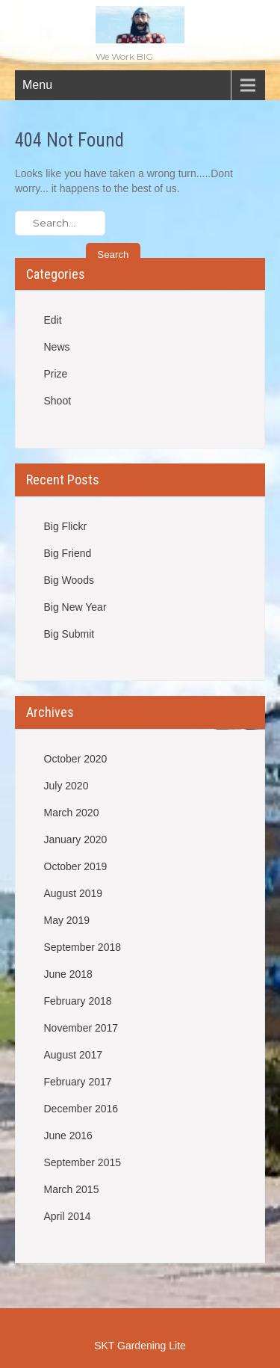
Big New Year (75, 607)
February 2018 (78, 1001)
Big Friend (68, 553)
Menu (37, 84)
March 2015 (71, 1189)
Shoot (58, 401)
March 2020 (71, 813)
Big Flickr (65, 526)
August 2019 (73, 893)
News (57, 347)
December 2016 (81, 1109)
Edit (53, 320)
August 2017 (73, 1055)
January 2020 (76, 839)
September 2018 (83, 947)
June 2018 (68, 974)
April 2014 (67, 1216)
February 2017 (78, 1082)
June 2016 (68, 1135)
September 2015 (83, 1162)
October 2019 (76, 866)
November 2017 (81, 1028)
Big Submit (69, 634)
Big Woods (69, 580)
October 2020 (76, 759)
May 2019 (67, 920)
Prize (56, 374)
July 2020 (66, 786)
